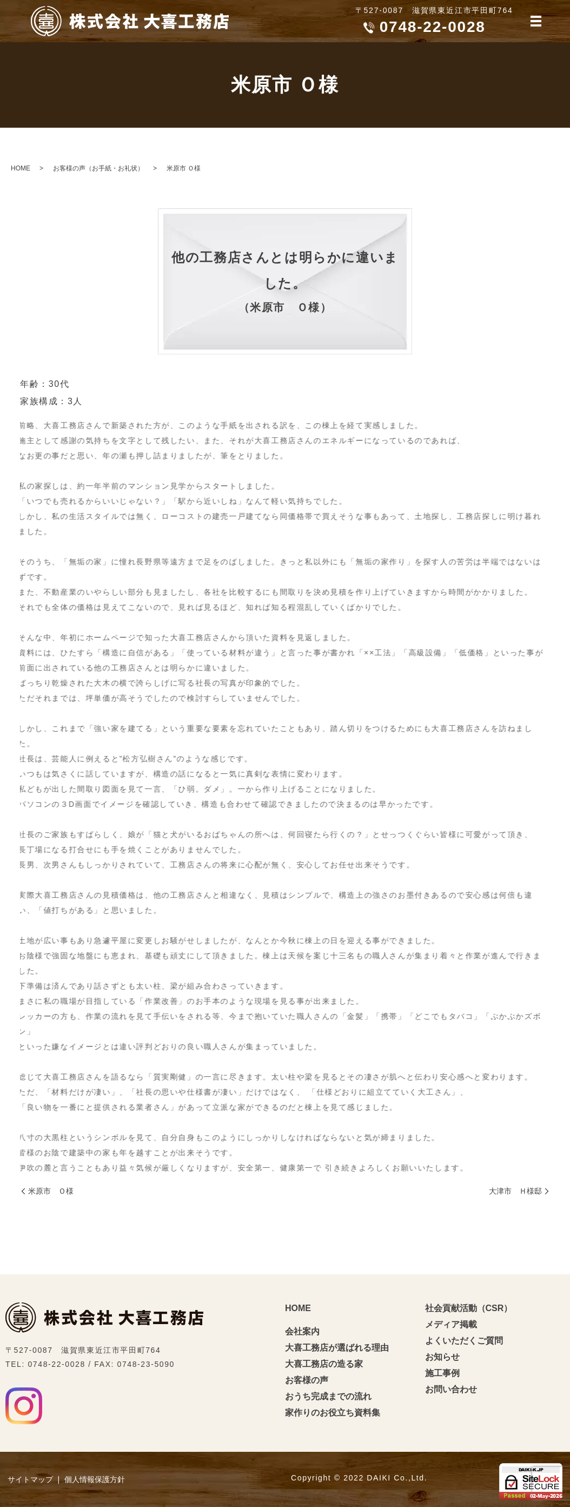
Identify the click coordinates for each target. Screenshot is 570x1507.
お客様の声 (306, 1380)
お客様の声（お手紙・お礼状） (98, 168)
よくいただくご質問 (464, 1340)
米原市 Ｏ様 (51, 1191)
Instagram (23, 1405)
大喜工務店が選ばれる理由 (337, 1347)
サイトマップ (30, 1479)
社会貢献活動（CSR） (469, 1308)
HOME (20, 168)
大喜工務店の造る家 (324, 1363)
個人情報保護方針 (94, 1479)
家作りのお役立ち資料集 (332, 1412)
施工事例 (442, 1373)
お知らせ (442, 1356)
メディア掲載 (451, 1324)
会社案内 (302, 1331)
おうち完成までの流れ (328, 1396)
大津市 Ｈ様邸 (515, 1191)
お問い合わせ (451, 1389)
